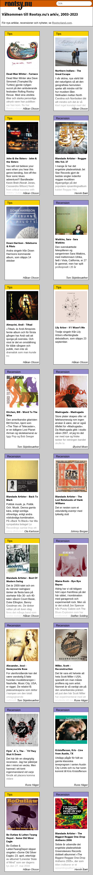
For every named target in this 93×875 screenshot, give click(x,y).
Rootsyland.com (62, 23)
